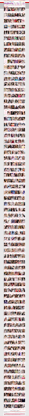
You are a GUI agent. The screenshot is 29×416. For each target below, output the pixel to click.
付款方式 (20, 2)
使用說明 (17, 2)
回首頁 (4, 2)
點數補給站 (8, 2)
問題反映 (23, 2)
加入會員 (14, 2)
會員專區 (11, 2)
